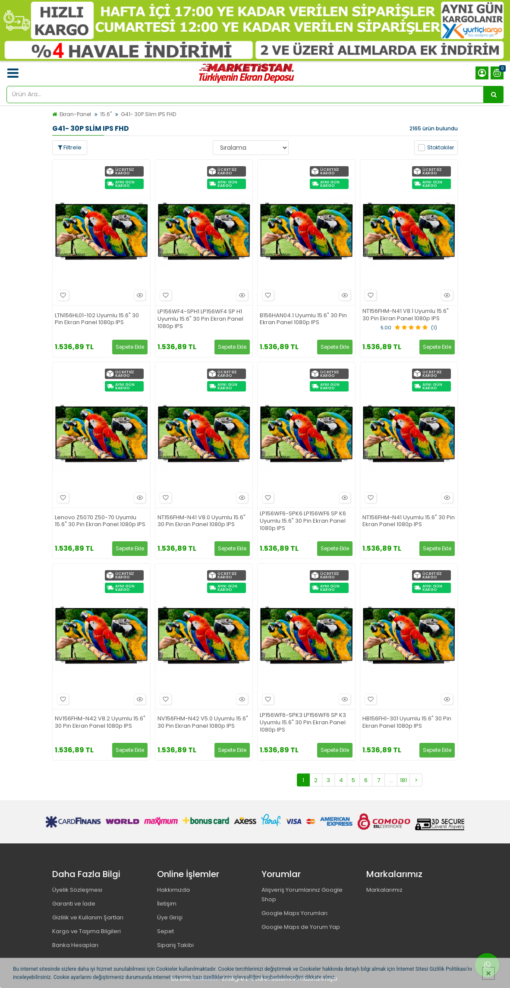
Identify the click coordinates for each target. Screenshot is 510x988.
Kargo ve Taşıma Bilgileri (86, 931)
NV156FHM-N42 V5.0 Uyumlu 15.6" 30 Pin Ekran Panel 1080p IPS (202, 722)
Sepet (165, 931)
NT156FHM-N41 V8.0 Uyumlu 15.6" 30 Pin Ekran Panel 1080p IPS (201, 521)
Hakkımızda (173, 890)
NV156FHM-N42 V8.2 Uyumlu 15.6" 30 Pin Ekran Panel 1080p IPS (100, 722)
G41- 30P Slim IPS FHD (148, 114)
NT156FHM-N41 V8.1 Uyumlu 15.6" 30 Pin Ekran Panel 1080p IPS (405, 315)
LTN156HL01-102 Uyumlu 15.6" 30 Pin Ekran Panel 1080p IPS (97, 319)
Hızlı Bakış (138, 295)
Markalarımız (384, 890)
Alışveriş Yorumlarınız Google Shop (302, 894)
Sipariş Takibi (175, 945)
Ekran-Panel (75, 114)
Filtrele (70, 147)
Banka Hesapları (75, 945)
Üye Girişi (170, 917)
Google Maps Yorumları (294, 913)
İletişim (166, 904)
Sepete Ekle (130, 346)
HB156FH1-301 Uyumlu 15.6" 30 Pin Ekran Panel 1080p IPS (406, 722)
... (391, 780)
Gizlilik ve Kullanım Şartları (87, 917)
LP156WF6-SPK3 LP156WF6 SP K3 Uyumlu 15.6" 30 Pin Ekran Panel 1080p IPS (303, 723)
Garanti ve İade (73, 904)
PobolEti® (206, 979)
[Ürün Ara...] (494, 94)
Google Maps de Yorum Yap (300, 927)
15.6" (106, 114)
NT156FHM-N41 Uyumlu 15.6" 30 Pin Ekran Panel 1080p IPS (408, 521)
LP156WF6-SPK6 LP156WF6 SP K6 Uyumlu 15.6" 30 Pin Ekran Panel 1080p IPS (303, 521)
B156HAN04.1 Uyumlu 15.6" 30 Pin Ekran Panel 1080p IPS (303, 319)
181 (403, 780)
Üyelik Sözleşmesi (77, 890)
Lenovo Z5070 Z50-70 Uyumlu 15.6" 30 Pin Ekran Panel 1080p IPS (100, 521)
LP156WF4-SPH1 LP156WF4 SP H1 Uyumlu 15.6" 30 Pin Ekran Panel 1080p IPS (200, 319)
